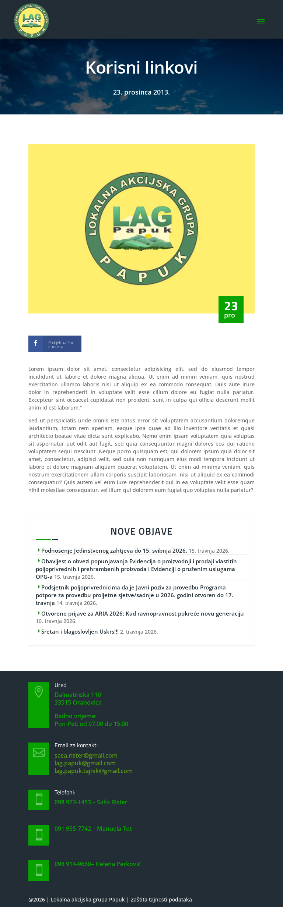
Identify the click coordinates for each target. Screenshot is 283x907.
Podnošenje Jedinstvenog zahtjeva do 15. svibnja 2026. (114, 550)
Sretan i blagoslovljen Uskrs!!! (80, 631)
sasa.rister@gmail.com (86, 755)
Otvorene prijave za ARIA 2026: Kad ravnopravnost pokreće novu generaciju (142, 613)
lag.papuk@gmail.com (85, 763)
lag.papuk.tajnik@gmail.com (94, 771)
